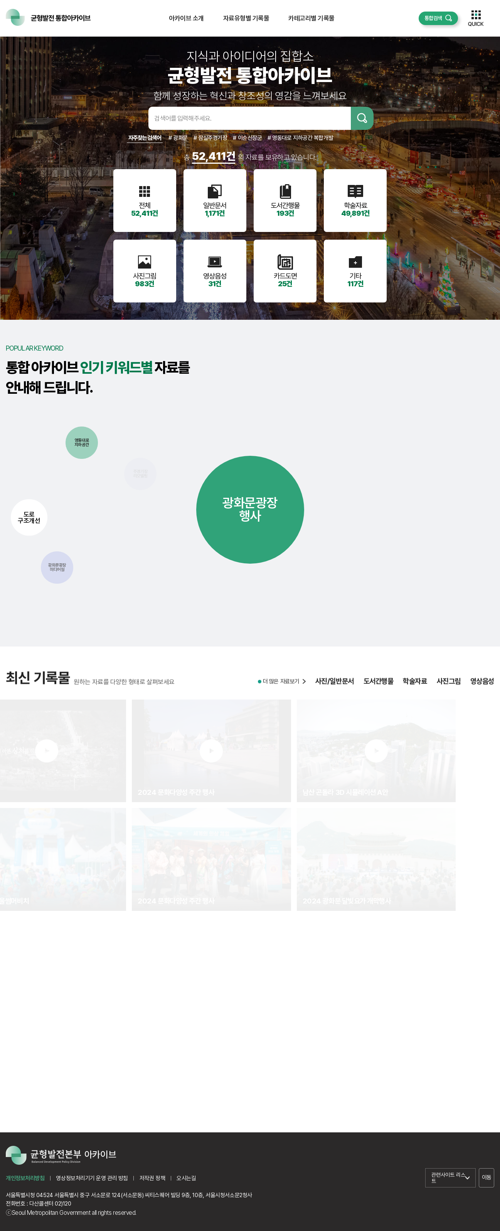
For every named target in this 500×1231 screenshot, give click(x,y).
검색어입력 (136, 118)
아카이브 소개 (186, 18)
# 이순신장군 (247, 137)
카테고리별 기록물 (311, 18)
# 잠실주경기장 (210, 137)
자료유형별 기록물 (246, 18)
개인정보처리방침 (25, 1178)
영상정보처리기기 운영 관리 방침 (92, 1178)
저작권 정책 (152, 1178)
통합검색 (433, 18)
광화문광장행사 (250, 509)
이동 (487, 1177)
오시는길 (186, 1178)
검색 (362, 118)
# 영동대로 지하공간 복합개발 (300, 137)
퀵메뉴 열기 (476, 18)
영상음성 (482, 707)
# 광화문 (178, 137)
